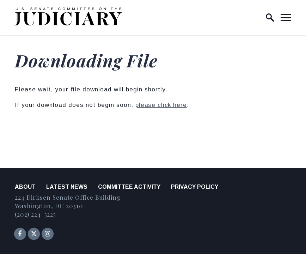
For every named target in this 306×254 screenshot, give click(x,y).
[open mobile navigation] (286, 17)
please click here (161, 105)
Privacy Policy (194, 187)
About (25, 187)
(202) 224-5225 (35, 214)
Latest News (66, 187)
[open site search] (270, 17)
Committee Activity (129, 187)
